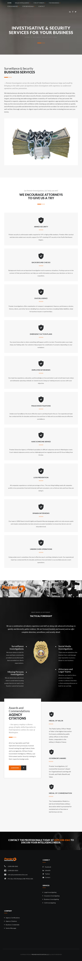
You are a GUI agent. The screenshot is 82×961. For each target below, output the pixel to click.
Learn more (18, 767)
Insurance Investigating (51, 896)
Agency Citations (11, 921)
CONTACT (41, 6)
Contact (46, 877)
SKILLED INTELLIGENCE (22, 3)
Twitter (46, 874)
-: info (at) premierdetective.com (16, 874)
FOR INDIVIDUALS (28, 6)
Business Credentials (12, 925)
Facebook (47, 867)
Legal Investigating (50, 892)
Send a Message (11, 928)
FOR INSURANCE (54, 3)
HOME (9, 3)
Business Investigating (51, 899)
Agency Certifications (13, 918)
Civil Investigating (50, 903)
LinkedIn (46, 870)
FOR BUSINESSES (13, 6)
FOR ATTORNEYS (39, 3)
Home (27, 37)
